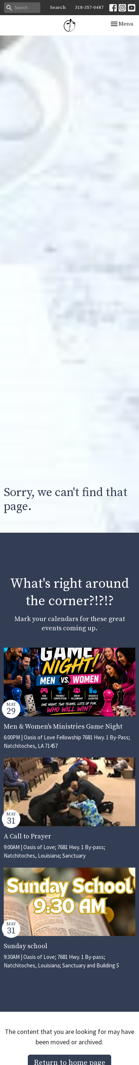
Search (58, 7)
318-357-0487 (89, 7)
